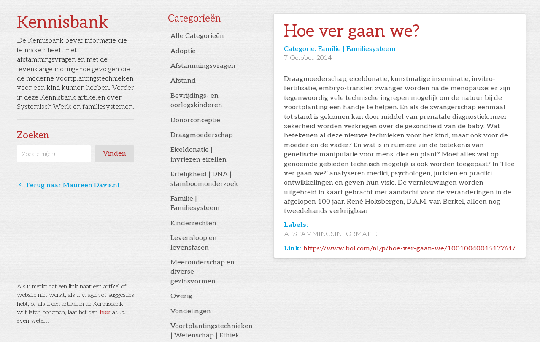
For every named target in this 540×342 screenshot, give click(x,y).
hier (105, 312)
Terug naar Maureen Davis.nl (68, 185)
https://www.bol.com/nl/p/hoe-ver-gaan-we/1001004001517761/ (409, 249)
